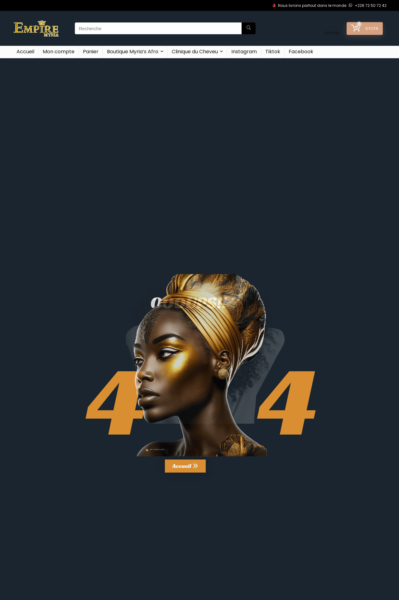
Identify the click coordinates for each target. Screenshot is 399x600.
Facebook (301, 51)
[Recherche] (249, 28)
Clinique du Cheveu (195, 51)
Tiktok (272, 51)
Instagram (244, 51)
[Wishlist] (332, 26)
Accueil (25, 51)
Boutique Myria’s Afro (132, 51)
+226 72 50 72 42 (368, 5)
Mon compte (59, 51)
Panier (91, 51)
